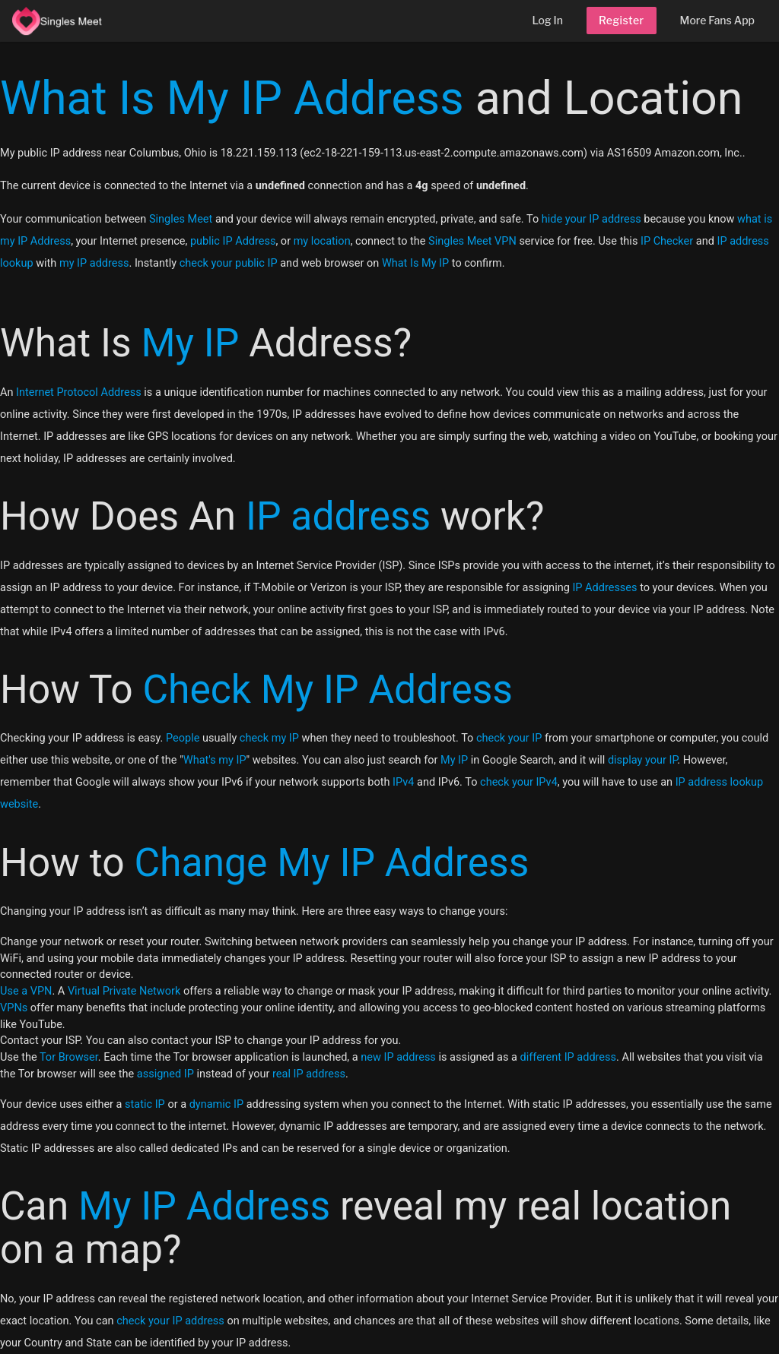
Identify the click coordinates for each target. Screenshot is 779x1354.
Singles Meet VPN (472, 241)
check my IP (269, 738)
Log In (547, 20)
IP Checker (667, 241)
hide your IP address (591, 219)
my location (322, 241)
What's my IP (214, 760)
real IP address (308, 1074)
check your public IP (229, 263)
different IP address (568, 1057)
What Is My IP (415, 263)
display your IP (642, 760)
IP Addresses (604, 587)
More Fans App (717, 20)
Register (621, 20)
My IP (190, 343)
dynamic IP (216, 1104)
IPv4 (403, 782)
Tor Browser (69, 1057)
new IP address (398, 1057)
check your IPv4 (519, 782)
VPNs (13, 1007)
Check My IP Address (327, 689)
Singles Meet (180, 219)
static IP (145, 1104)
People (182, 738)
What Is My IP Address (232, 98)
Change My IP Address (331, 863)
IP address (338, 516)
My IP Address (204, 1206)
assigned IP (165, 1074)
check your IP (509, 738)
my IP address (94, 263)
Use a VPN (26, 991)
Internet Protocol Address (78, 392)
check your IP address (170, 1320)
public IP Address (232, 241)
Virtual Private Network (124, 991)
